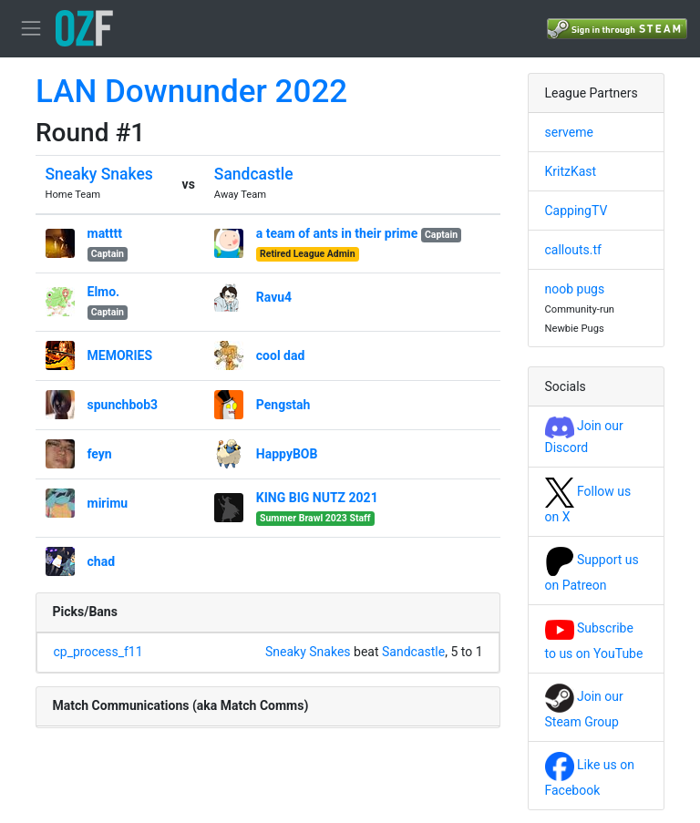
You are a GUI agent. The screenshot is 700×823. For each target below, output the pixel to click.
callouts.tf (573, 249)
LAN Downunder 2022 (191, 91)
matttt (105, 233)
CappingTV (576, 210)
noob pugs (575, 289)
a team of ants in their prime (336, 233)
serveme (569, 132)
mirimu (108, 503)
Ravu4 (274, 297)
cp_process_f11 (98, 651)
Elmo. (104, 291)
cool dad (280, 355)
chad (102, 561)
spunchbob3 (123, 404)
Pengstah (283, 404)
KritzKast (571, 171)
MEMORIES (120, 355)
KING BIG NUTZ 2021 (317, 497)
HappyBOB (287, 454)
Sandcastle (253, 174)
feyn (100, 454)
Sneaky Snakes (99, 174)
